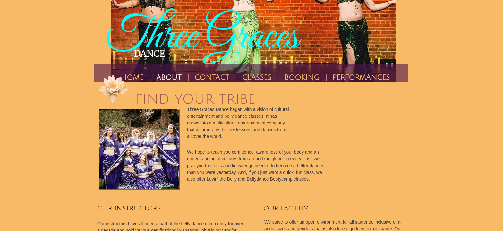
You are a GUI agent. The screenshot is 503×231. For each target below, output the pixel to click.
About (169, 77)
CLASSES (256, 77)
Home (132, 77)
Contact (211, 77)
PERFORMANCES (361, 77)
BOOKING (302, 77)
